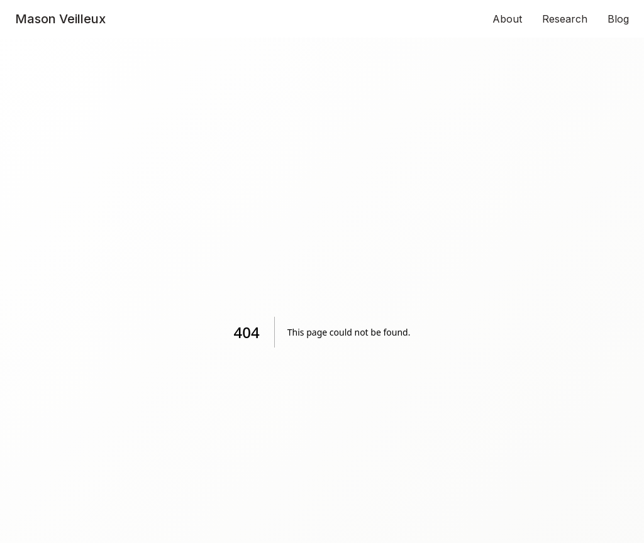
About (507, 19)
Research (564, 19)
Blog (618, 19)
